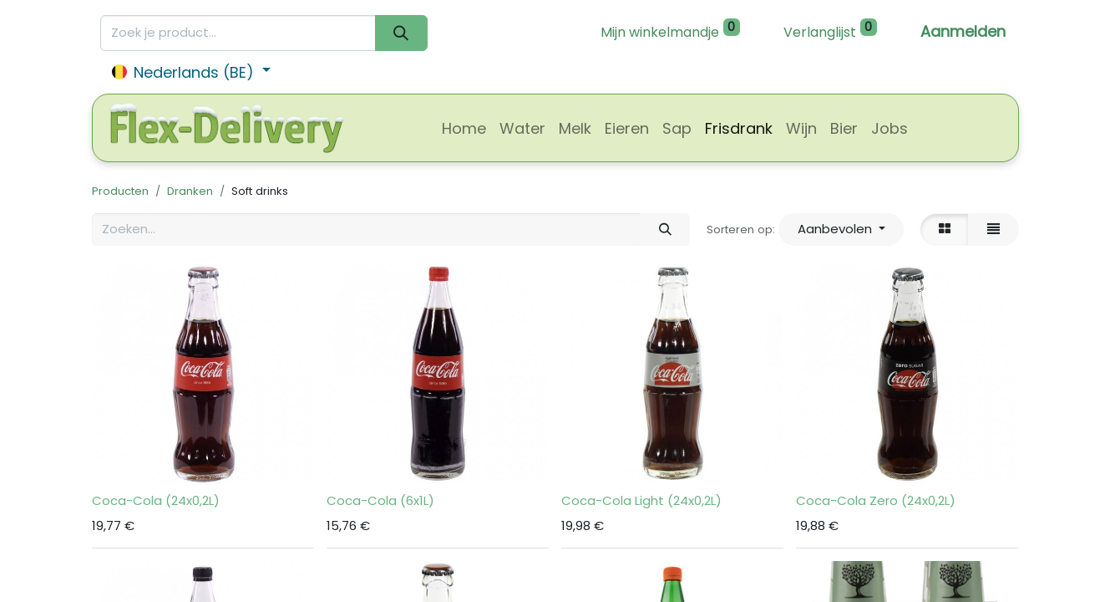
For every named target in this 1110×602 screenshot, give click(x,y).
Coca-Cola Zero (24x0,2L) (875, 500)
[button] (841, 229)
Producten (120, 191)
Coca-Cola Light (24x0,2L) (641, 500)
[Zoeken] (401, 33)
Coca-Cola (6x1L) (380, 500)
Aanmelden (963, 31)
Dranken (190, 191)
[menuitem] (464, 128)
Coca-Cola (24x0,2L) (156, 500)
